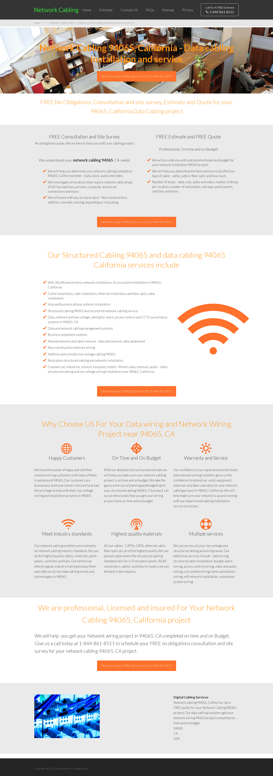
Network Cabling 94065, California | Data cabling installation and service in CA (90, 22)
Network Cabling (56, 9)
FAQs (150, 10)
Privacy (187, 10)
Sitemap (168, 10)
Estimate (106, 10)
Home (86, 10)
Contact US (129, 10)
